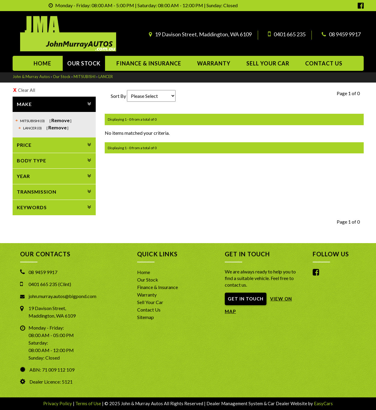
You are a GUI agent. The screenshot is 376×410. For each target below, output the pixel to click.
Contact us (323, 63)
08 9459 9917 (345, 34)
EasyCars (323, 403)
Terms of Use (88, 403)
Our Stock (84, 63)
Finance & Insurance (148, 63)
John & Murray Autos (31, 76)
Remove (60, 120)
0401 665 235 (289, 34)
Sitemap (145, 317)
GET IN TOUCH (245, 298)
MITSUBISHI (84, 76)
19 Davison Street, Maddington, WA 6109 (203, 34)
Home (42, 63)
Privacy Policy (58, 403)
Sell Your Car (267, 63)
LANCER (105, 76)
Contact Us (149, 309)
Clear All (26, 90)
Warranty (213, 63)
